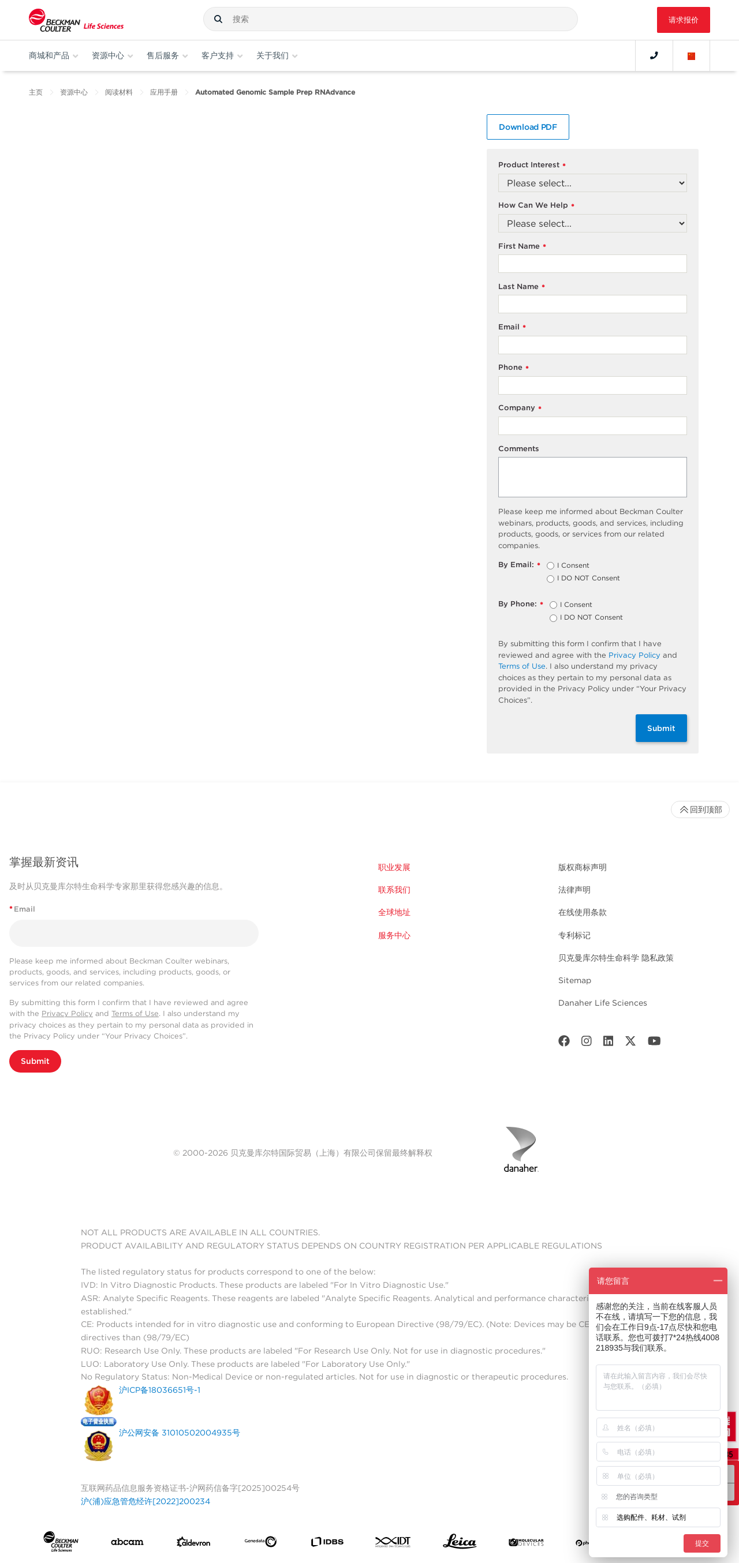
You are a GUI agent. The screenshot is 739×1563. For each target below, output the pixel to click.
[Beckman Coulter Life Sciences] (76, 20)
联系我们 (394, 889)
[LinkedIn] (608, 1043)
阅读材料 (119, 92)
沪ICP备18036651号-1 (159, 1390)
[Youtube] (654, 1043)
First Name (522, 247)
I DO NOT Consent (588, 578)
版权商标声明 (582, 867)
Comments (518, 448)
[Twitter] (630, 1043)
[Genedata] (260, 1544)
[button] (218, 19)
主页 (36, 92)
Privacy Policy (634, 655)
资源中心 (74, 92)
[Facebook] (564, 1043)
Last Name (521, 287)
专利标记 (574, 935)
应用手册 (164, 92)
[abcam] (127, 1544)
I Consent (573, 566)
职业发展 (394, 867)
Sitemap (574, 980)
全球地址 (394, 912)
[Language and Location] (691, 55)
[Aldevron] (194, 1544)
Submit (661, 728)
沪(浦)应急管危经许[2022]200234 (145, 1501)
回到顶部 (700, 809)
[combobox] (390, 19)
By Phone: (520, 604)
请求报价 (684, 20)
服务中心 (394, 935)
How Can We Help (536, 206)
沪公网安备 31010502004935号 (179, 1432)
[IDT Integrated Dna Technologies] (393, 1544)
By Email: (519, 565)
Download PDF (528, 127)
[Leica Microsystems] (460, 1544)
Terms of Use (522, 666)
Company (520, 408)
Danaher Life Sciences (602, 1002)
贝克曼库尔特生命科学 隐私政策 (616, 957)
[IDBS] (327, 1544)
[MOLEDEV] (526, 1543)
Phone (513, 368)
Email (512, 327)
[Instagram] (586, 1043)
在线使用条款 (582, 912)
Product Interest (532, 165)
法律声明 (574, 889)
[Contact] (654, 55)
